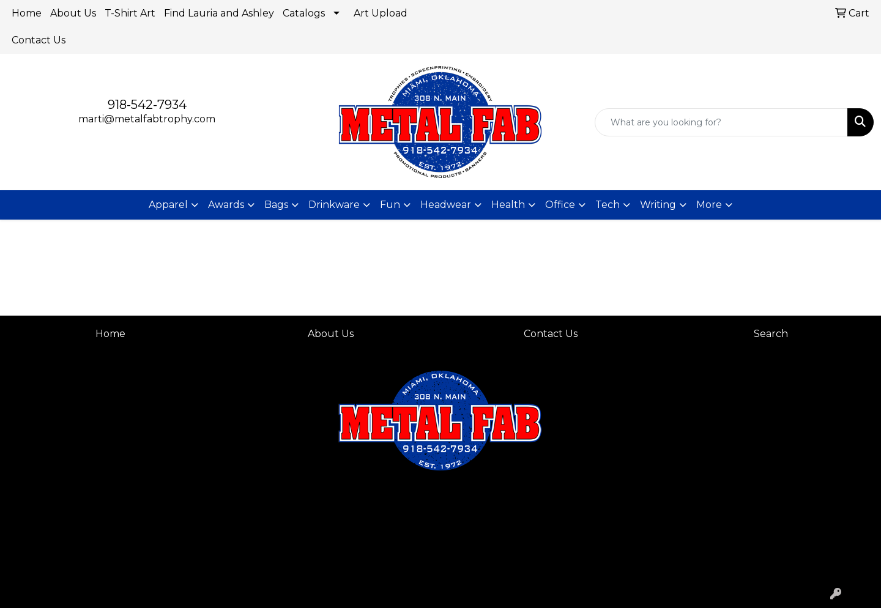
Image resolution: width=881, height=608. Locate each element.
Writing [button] (658, 204)
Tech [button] (607, 204)
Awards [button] (226, 204)
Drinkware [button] (334, 204)
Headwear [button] (445, 204)
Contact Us (38, 40)
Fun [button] (390, 204)
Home (27, 13)
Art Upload (380, 13)
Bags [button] (276, 204)
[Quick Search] (721, 122)
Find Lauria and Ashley (219, 13)
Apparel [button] (168, 204)
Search (771, 333)
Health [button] (508, 204)
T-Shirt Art (130, 13)
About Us (73, 13)
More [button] (709, 204)
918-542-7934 (147, 104)
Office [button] (560, 204)
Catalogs (304, 13)
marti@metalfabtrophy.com (146, 119)
